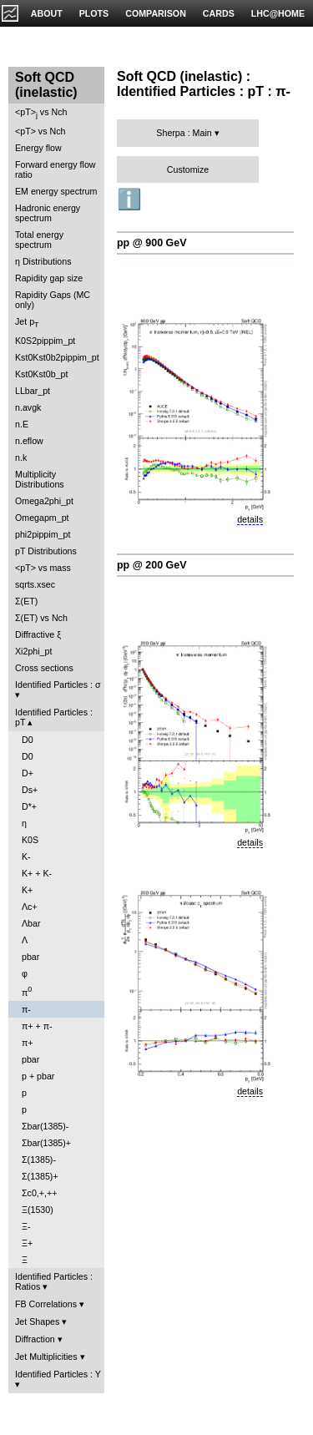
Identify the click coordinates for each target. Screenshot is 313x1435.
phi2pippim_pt (42, 534)
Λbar (31, 923)
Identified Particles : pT (54, 717)
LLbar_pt (32, 391)
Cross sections (44, 668)
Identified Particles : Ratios (54, 1281)
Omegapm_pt (42, 518)
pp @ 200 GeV (152, 565)
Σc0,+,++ (39, 1193)
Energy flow (38, 148)
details (250, 519)
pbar (30, 957)
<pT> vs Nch (41, 113)
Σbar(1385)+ (46, 1143)
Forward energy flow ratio (55, 169)
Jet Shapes (37, 1321)
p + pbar (38, 1076)
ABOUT (47, 13)
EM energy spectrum (56, 191)
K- (26, 856)
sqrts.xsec (35, 584)
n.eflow (29, 441)
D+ (27, 773)
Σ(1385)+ (40, 1176)
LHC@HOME (278, 13)
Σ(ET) (26, 601)
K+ (27, 890)
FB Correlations (46, 1304)
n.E (21, 424)
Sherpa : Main (183, 133)
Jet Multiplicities (46, 1357)
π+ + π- (37, 1026)
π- (26, 1009)
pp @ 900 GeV (152, 243)
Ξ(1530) (37, 1210)
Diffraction (35, 1339)
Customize (188, 169)
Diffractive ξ (38, 634)
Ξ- (26, 1226)
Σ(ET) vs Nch (41, 618)
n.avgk (28, 407)
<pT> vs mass (43, 568)
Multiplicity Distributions (39, 479)
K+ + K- (37, 873)
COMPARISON (155, 13)
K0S (30, 840)
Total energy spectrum (39, 240)
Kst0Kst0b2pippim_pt (57, 357)
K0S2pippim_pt (45, 341)
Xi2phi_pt (33, 651)
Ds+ (30, 790)
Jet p (27, 322)
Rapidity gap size (49, 278)
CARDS (219, 13)
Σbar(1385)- (45, 1126)
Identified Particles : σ (58, 685)
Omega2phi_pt (44, 501)
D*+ (29, 806)
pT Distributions (46, 551)
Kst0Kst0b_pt (41, 374)
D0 (27, 740)
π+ (27, 1043)
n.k (21, 457)
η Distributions (43, 261)
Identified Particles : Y (58, 1374)
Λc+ (30, 907)
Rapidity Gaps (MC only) (52, 300)
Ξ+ (27, 1243)
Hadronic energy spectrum (47, 213)
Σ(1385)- (39, 1160)
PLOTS (94, 13)
